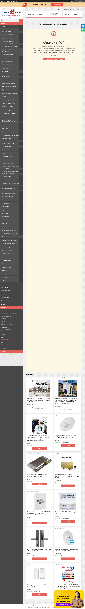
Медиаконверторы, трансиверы (7, 50)
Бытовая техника (7, 132)
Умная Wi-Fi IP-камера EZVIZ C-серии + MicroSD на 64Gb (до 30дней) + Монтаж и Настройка (39, 400)
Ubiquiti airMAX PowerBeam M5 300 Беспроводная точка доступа (65, 436)
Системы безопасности (8, 193)
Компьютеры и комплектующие (6, 30)
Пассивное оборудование (9, 240)
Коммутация (5, 203)
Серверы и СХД (6, 260)
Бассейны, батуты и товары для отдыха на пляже (10, 172)
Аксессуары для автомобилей (10, 110)
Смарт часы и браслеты (8, 83)
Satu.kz (50, 605)
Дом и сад (5, 223)
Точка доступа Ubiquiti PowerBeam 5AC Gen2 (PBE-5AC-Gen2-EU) (66, 549)
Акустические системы (8, 90)
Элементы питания (7, 96)
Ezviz (3, 280)
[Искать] (21, 20)
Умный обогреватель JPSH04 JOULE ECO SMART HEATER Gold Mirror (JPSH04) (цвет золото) (67, 476)
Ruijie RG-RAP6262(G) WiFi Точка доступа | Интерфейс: (67, 512)
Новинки (3, 284)
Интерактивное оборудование (6, 139)
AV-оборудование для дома (9, 233)
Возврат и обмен (5, 290)
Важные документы (6, 301)
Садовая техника (7, 156)
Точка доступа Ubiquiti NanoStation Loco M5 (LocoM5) (39, 585)
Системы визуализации (8, 247)
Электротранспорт (7, 163)
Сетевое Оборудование (9, 230)
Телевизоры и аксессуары (9, 93)
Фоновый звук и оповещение (10, 200)
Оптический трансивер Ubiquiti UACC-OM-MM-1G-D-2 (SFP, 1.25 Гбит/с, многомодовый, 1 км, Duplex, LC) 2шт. (39, 513)
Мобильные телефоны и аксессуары (9, 75)
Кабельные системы (7, 106)
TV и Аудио (5, 71)
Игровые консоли (7, 267)
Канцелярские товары (8, 125)
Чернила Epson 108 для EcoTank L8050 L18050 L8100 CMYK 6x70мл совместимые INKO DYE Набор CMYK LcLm (67, 586)
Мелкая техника (6, 68)
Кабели (4, 153)
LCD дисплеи (5, 206)
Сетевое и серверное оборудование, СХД (8, 42)
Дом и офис (5, 128)
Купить (40, 448)
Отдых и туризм (6, 176)
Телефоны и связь (7, 250)
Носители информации (8, 103)
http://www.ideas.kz (6, 339)
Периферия (5, 58)
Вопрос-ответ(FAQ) (6, 287)
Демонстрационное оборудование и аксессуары (10, 120)
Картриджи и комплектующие (10, 180)
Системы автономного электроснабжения (8, 188)
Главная (31, 14)
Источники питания (7, 61)
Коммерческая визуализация (10, 117)
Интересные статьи (6, 294)
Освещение (5, 150)
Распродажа (5, 237)
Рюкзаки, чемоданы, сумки (9, 46)
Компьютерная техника (9, 257)
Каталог (3, 26)
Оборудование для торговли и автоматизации (10, 184)
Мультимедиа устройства (9, 100)
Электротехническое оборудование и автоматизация (8, 145)
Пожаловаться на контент (50, 607)
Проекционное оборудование (10, 135)
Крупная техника (7, 64)
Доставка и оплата (54, 14)
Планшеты (5, 79)
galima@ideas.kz (5, 344)
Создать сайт (10, 1)
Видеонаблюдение (7, 54)
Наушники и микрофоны (9, 86)
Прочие (4, 264)
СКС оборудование (7, 34)
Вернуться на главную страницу (55, 59)
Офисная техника (7, 38)
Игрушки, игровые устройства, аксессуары (10, 167)
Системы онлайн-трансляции (10, 243)
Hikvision (4, 270)
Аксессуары (5, 216)
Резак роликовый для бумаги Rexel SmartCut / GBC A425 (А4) (37, 475)
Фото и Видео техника (8, 113)
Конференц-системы (8, 196)
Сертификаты (5, 297)
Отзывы (3, 304)
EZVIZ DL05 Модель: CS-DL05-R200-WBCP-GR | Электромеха (39, 549)
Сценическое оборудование (10, 210)
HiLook (4, 274)
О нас (67, 14)
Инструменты (6, 160)
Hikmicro (4, 277)
